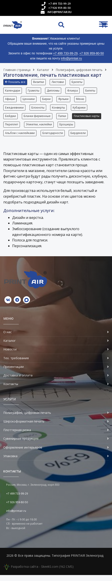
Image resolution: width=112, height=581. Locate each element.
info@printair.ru (59, 12)
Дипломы (54, 91)
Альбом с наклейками (20, 138)
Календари (12, 91)
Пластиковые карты (88, 119)
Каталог (43, 70)
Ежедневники (14, 110)
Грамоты (34, 91)
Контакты (10, 390)
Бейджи (10, 119)
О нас (7, 338)
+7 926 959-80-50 (59, 8)
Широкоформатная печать (23, 427)
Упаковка (10, 462)
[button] (16, 83)
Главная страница (16, 70)
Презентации (13, 373)
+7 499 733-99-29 (59, 4)
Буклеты (78, 82)
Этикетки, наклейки (39, 129)
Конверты (59, 110)
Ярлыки (65, 101)
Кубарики (80, 110)
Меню (82, 101)
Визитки (39, 82)
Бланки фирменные (37, 119)
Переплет (11, 129)
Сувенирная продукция (20, 445)
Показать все (15, 82)
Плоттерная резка (17, 436)
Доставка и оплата (17, 381)
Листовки (59, 82)
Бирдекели (79, 138)
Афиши (10, 101)
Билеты (92, 91)
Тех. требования (16, 364)
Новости (10, 355)
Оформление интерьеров (22, 453)
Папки (63, 119)
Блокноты (38, 110)
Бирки (47, 101)
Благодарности (53, 138)
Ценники (29, 101)
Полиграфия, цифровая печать (79, 70)
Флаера (74, 91)
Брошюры (67, 129)
